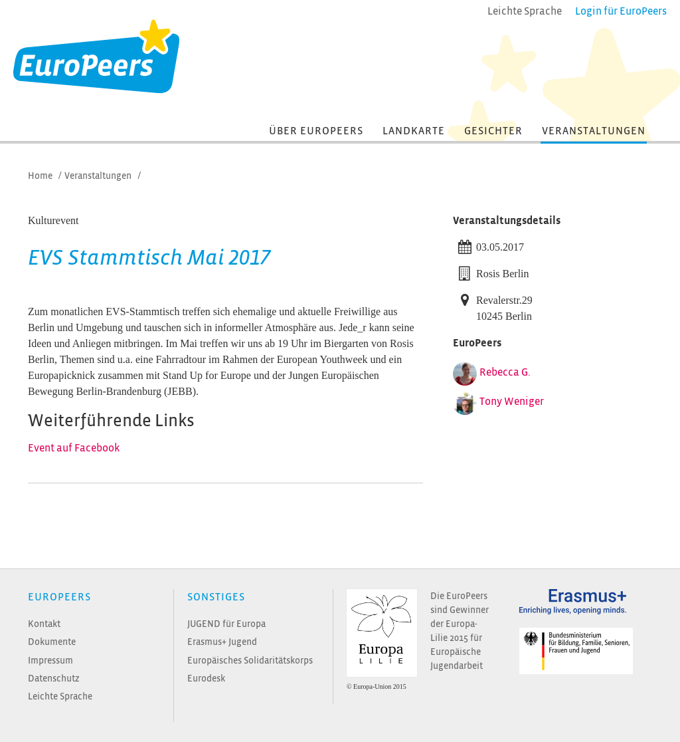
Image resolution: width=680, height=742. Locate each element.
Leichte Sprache (60, 696)
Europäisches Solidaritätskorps (250, 661)
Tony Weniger (511, 402)
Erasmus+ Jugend (222, 642)
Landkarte (413, 131)
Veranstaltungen (593, 131)
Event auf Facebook (74, 448)
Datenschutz (54, 678)
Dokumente (52, 642)
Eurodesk (206, 678)
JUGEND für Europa (226, 624)
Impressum (50, 661)
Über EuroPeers (316, 131)
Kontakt (44, 624)
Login (621, 11)
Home (40, 176)
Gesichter (493, 131)
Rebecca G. (505, 372)
